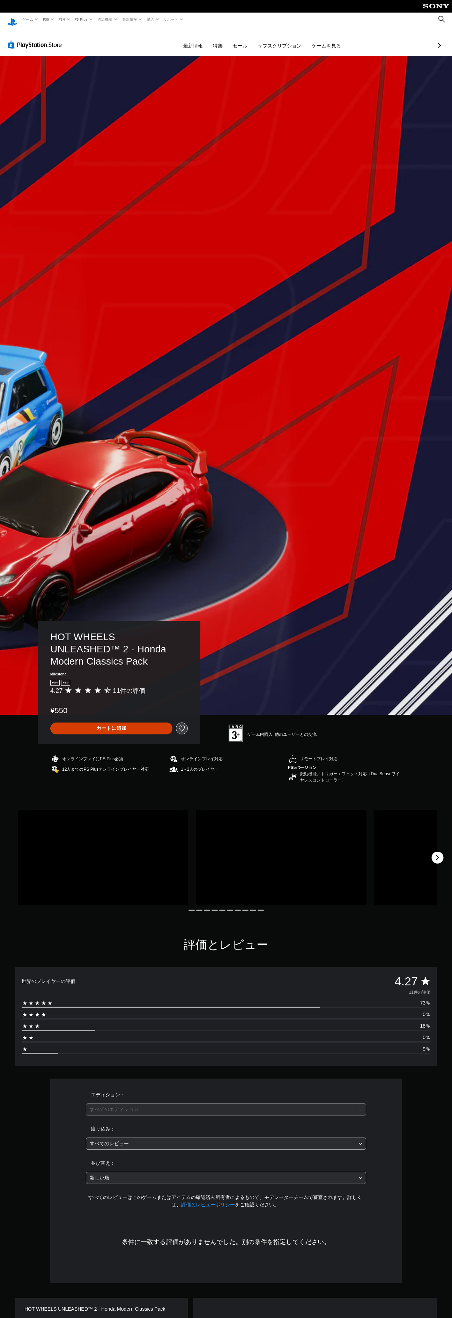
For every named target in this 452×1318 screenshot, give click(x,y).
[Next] (437, 851)
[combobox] (226, 1103)
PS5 (46, 19)
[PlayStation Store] (36, 38)
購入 (150, 19)
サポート (171, 19)
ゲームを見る (289, 39)
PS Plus (81, 19)
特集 (181, 39)
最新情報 (129, 19)
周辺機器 (105, 19)
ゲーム (27, 19)
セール (203, 39)
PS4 (62, 19)
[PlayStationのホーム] (12, 20)
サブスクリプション (243, 39)
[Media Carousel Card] (103, 851)
